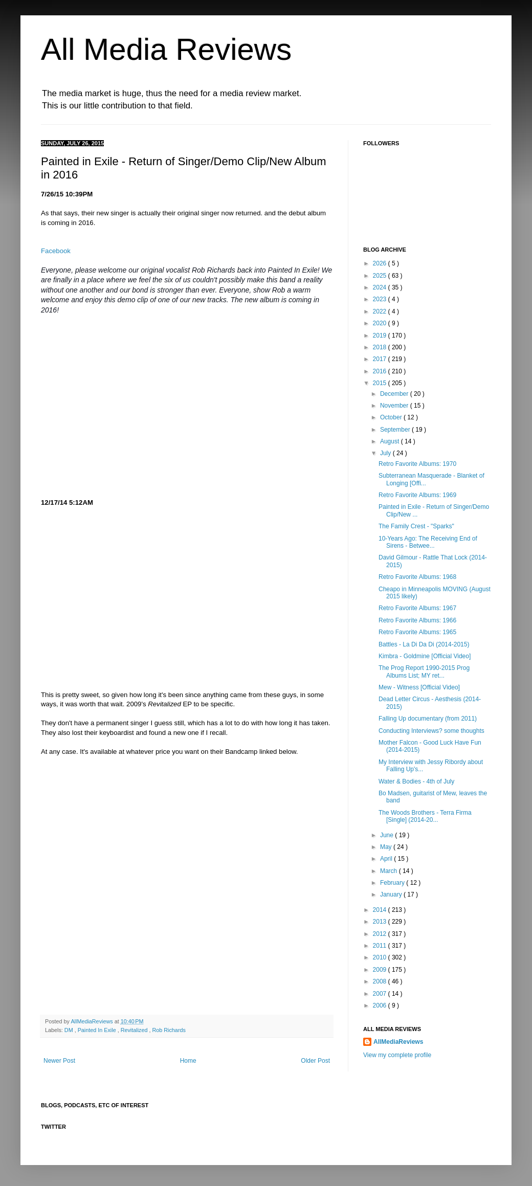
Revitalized (135, 1030)
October (392, 417)
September (396, 429)
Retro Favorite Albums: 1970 (417, 463)
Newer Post (59, 1060)
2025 (380, 275)
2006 (380, 1005)
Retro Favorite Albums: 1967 (417, 608)
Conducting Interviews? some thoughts (431, 730)
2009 (380, 969)
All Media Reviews (166, 49)
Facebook (56, 251)
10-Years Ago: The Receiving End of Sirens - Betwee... (428, 542)
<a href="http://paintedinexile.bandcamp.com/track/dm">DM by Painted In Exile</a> (130, 888)
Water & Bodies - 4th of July (416, 781)
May (386, 847)
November (395, 405)
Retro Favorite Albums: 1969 (417, 495)
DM (69, 1030)
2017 (380, 359)
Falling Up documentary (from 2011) (428, 718)
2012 (380, 933)
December (395, 393)
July (386, 453)
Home (188, 1060)
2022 (380, 311)
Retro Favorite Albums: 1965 (417, 632)
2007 (380, 993)
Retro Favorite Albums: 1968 (417, 576)
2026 (380, 263)
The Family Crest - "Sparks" (416, 526)
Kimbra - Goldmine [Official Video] (425, 656)
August (390, 441)
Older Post (315, 1060)
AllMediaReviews (92, 1021)
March (389, 871)
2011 (380, 945)
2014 (380, 909)
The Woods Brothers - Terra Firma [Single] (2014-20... (425, 816)
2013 (380, 921)
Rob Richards (168, 1030)
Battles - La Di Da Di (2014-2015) (424, 644)
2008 (380, 981)
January (392, 894)
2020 (380, 323)
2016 (380, 371)
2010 (380, 957)
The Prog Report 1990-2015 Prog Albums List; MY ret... (424, 671)
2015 (380, 383)
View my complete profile (397, 1055)
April (387, 858)
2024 (380, 287)
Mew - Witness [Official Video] (419, 687)
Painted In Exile (98, 1030)
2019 (380, 335)
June (387, 835)
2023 (380, 299)
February (393, 882)
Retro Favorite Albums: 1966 (417, 620)
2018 (380, 347)
